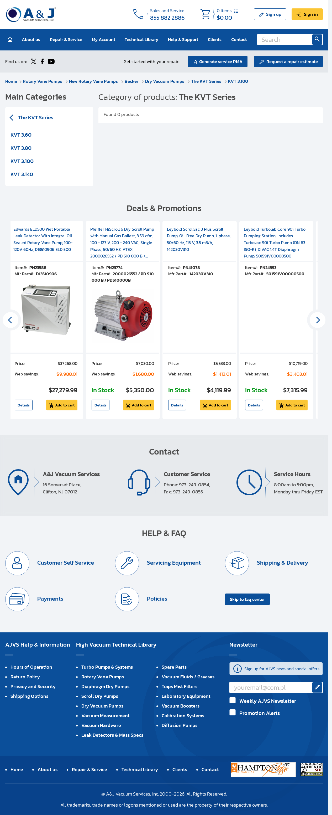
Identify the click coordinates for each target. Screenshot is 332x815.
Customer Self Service (65, 562)
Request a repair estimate (292, 61)
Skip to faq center (247, 599)
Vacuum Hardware (101, 725)
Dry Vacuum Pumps (165, 81)
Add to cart (65, 405)
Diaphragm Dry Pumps (105, 686)
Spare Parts (174, 666)
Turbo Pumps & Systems (107, 666)
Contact (239, 39)
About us (31, 39)
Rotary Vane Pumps (43, 81)
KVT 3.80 (20, 148)
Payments (49, 598)
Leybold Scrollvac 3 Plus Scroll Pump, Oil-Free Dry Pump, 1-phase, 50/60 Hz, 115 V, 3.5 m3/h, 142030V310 (198, 239)
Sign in (311, 14)
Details (24, 405)
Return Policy (25, 676)
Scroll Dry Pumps (99, 696)
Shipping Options (29, 696)
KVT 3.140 (21, 174)
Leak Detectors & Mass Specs (112, 735)
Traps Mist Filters (179, 686)
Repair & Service (66, 39)
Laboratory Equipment (186, 696)
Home (11, 81)
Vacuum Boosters (180, 705)
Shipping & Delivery (282, 562)
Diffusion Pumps (179, 725)
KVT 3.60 (20, 135)
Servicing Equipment (173, 562)
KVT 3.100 (238, 81)
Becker (132, 81)
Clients (215, 39)
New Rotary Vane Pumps (94, 81)
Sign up (273, 14)
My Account (103, 39)
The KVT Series (206, 81)
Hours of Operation (31, 666)
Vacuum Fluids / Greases (188, 676)
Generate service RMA (221, 61)
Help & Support (183, 39)
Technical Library (141, 39)
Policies (156, 598)
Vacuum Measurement (105, 715)
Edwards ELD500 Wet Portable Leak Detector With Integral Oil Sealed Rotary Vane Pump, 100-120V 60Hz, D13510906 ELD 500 (42, 239)
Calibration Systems (183, 715)
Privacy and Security (33, 686)
